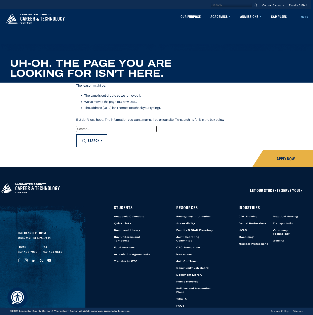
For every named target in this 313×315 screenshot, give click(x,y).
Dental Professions (252, 223)
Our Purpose (191, 17)
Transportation (284, 223)
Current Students (273, 5)
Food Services (124, 247)
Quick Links (122, 223)
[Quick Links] (302, 16)
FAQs (180, 305)
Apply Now (286, 158)
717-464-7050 (27, 252)
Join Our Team (187, 261)
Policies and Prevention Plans (193, 290)
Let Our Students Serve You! (275, 190)
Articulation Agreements (132, 254)
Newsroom (184, 254)
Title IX (181, 299)
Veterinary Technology (281, 232)
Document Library (127, 230)
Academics (219, 17)
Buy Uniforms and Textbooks (127, 239)
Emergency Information (193, 216)
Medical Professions (253, 243)
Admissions (249, 17)
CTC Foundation (188, 247)
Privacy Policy (280, 311)
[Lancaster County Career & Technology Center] (35, 19)
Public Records (187, 281)
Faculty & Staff (298, 5)
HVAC (243, 230)
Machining (246, 237)
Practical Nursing (285, 216)
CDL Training (248, 216)
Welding (278, 240)
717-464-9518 (52, 252)
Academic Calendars (129, 216)
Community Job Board (192, 268)
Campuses (279, 17)
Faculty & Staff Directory (194, 230)
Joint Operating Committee (187, 239)
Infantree (124, 311)
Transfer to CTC (126, 261)
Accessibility (185, 223)
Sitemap (298, 311)
